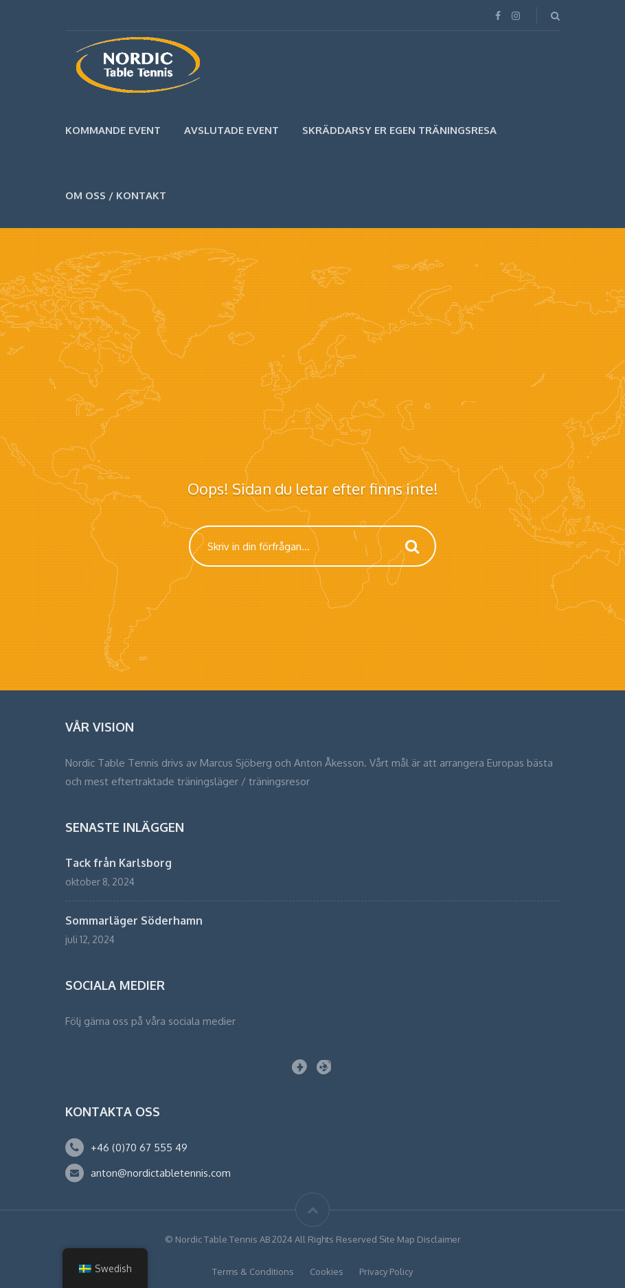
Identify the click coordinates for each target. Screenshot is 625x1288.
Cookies (326, 1271)
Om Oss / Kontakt (115, 195)
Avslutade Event (231, 130)
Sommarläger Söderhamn (134, 920)
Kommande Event (113, 130)
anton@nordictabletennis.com (161, 1172)
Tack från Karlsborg (118, 863)
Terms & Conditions (253, 1271)
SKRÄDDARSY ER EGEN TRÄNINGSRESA (399, 130)
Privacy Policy (386, 1271)
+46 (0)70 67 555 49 (139, 1147)
